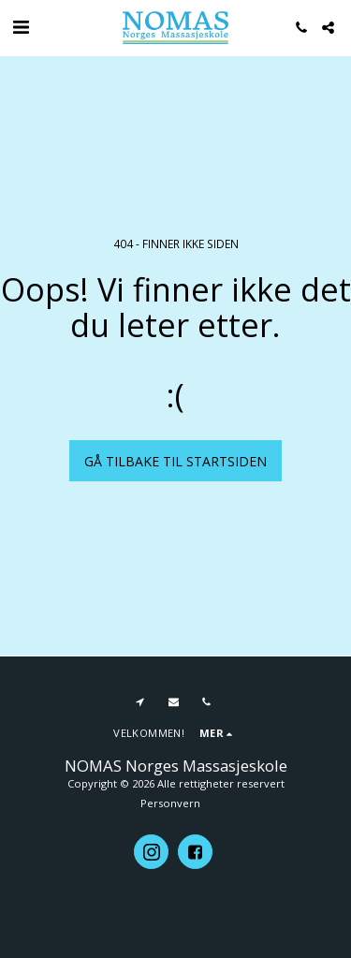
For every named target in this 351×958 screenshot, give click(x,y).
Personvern (170, 803)
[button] (21, 26)
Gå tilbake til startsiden (175, 461)
